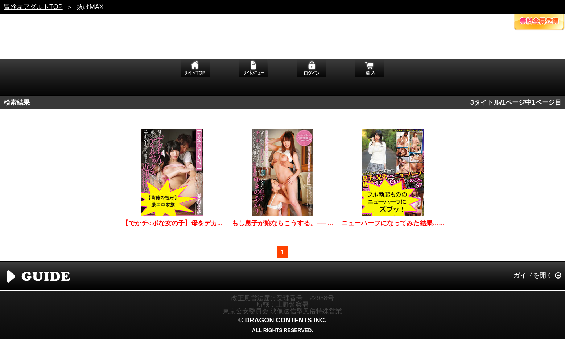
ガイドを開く (533, 275)
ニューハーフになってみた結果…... (393, 223)
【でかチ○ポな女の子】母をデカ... (172, 223)
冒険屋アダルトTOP (33, 7)
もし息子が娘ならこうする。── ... (282, 223)
